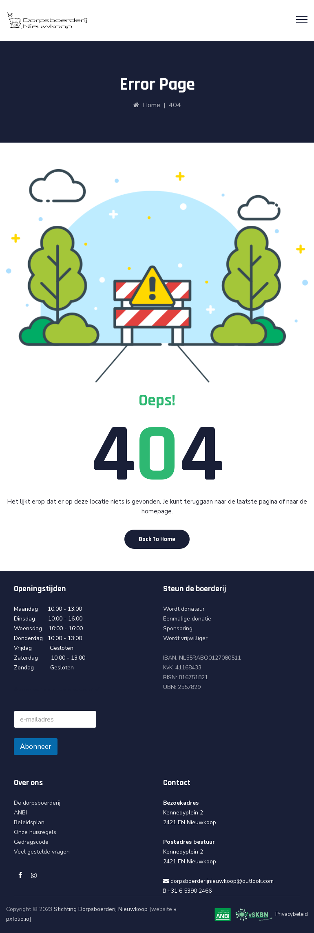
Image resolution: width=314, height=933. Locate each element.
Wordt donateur (184, 609)
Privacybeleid (291, 914)
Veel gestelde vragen (42, 852)
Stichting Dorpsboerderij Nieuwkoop (101, 909)
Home (146, 105)
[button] (157, 539)
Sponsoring (177, 628)
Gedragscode (31, 842)
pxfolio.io (17, 919)
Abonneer (35, 746)
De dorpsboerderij (37, 803)
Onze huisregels (35, 832)
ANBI (20, 812)
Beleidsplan (29, 822)
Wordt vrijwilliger (185, 638)
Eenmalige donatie (187, 619)
